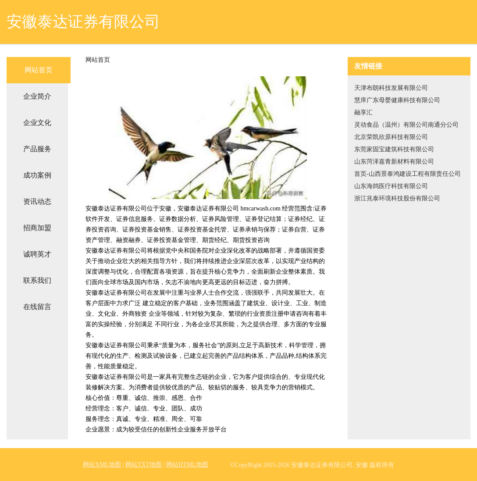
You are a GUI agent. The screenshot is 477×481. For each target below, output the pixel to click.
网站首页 (39, 70)
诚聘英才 (37, 254)
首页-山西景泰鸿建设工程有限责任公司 (407, 174)
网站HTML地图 (187, 464)
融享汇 (363, 112)
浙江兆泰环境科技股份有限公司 (397, 198)
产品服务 (37, 149)
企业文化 (37, 122)
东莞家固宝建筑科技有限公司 (394, 149)
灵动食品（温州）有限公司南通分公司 (406, 124)
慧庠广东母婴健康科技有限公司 (397, 100)
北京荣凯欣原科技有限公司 (391, 137)
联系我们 (37, 280)
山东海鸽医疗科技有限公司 (391, 186)
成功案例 (37, 175)
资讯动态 (37, 201)
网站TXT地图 (143, 464)
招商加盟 (37, 228)
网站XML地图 (102, 464)
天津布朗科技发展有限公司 (391, 88)
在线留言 (37, 306)
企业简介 (37, 96)
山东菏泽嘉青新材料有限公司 (394, 161)
